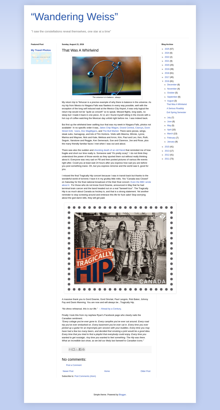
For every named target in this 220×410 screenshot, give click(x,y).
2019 (167, 69)
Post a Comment (73, 365)
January (171, 142)
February (171, 138)
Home (107, 371)
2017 (167, 77)
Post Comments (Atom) (85, 376)
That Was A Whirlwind (177, 104)
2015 (167, 147)
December (172, 84)
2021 (167, 61)
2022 (167, 57)
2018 (167, 73)
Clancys (139, 127)
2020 (167, 65)
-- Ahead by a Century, (110, 308)
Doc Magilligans (89, 131)
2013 (167, 151)
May (169, 125)
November (172, 89)
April (169, 129)
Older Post (145, 371)
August (170, 101)
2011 (167, 159)
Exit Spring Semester (176, 112)
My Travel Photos (41, 50)
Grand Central (127, 127)
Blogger (122, 394)
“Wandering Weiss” (74, 16)
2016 (167, 81)
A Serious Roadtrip (175, 108)
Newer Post (68, 371)
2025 (167, 49)
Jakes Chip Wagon (109, 127)
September (172, 97)
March (170, 133)
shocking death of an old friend (109, 150)
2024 (167, 53)
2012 (167, 155)
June (169, 121)
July (169, 117)
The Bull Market (111, 131)
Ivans (77, 131)
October (171, 93)
